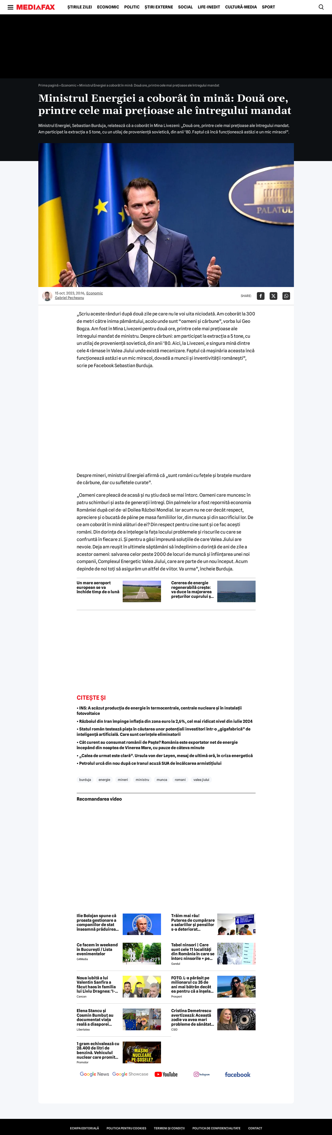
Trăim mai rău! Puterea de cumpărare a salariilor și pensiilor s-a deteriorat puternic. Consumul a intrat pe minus (193, 922)
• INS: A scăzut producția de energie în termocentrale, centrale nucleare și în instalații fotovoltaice (159, 711)
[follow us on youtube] (166, 1075)
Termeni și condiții (169, 1128)
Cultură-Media (241, 7)
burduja (85, 780)
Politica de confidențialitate (216, 1128)
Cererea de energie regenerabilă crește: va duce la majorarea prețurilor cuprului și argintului (191, 590)
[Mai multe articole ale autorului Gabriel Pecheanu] (47, 296)
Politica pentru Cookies (126, 1128)
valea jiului (201, 780)
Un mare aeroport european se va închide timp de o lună (98, 587)
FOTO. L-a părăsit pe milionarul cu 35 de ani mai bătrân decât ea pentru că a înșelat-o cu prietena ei (192, 985)
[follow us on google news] (94, 1075)
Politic (132, 7)
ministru (142, 780)
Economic (108, 7)
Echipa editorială (84, 1128)
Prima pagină (48, 85)
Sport (268, 7)
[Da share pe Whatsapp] (286, 296)
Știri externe (159, 7)
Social (185, 7)
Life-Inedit (209, 7)
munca (162, 780)
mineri (123, 780)
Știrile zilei (79, 7)
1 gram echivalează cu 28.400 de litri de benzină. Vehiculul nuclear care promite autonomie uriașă (98, 1050)
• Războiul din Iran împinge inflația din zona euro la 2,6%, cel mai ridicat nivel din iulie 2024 (165, 721)
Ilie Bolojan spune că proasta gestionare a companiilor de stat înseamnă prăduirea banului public (96, 922)
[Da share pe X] (273, 296)
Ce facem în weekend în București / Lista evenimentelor (97, 949)
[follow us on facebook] (238, 1075)
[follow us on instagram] (202, 1075)
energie (104, 780)
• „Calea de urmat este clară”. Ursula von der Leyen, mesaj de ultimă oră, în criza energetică (165, 755)
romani (180, 780)
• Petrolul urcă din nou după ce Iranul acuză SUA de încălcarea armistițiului (149, 763)
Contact (255, 1128)
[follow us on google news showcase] (130, 1075)
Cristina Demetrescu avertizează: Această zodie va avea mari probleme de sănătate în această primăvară (192, 1017)
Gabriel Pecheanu (69, 298)
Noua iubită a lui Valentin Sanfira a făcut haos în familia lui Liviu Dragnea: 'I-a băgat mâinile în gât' (97, 985)
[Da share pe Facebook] (261, 296)
